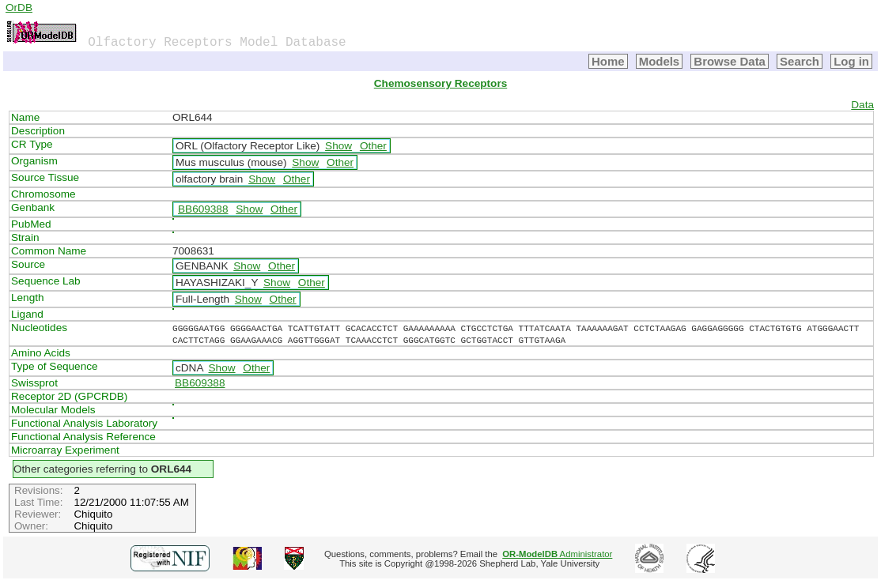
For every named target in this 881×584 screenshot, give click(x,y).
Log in (851, 61)
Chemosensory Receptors (440, 83)
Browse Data (730, 61)
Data (862, 105)
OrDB (19, 7)
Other (373, 146)
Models (659, 61)
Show (338, 146)
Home (608, 61)
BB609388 (203, 209)
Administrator (557, 554)
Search (799, 61)
